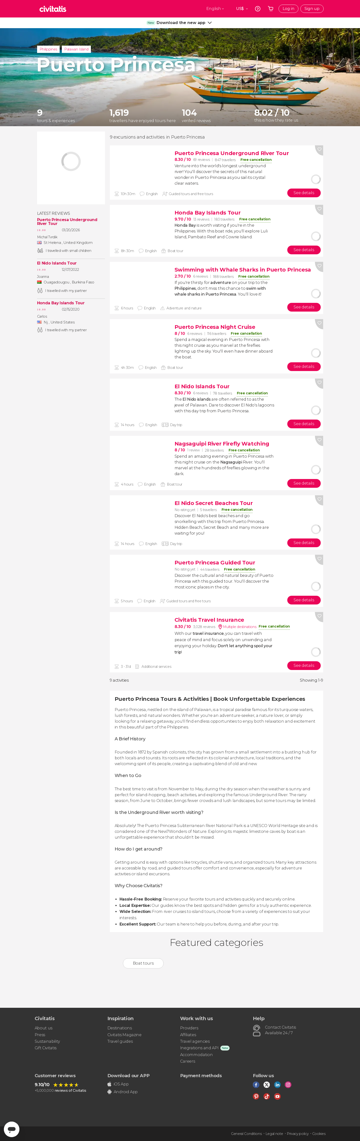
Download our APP (128, 1075)
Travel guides (120, 1041)
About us (43, 1028)
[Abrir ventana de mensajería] (11, 1129)
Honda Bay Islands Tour (61, 303)
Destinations (119, 1028)
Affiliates (188, 1035)
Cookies (319, 1134)
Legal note (274, 1134)
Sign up (312, 8)
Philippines (48, 49)
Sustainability (47, 1041)
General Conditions (246, 1134)
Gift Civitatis (46, 1048)
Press (40, 1035)
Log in (288, 8)
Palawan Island (76, 49)
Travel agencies (195, 1041)
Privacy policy (298, 1134)
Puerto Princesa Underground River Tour (67, 222)
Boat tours (143, 963)
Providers (189, 1028)
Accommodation (196, 1054)
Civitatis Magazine (124, 1035)
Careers (187, 1061)
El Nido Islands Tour (57, 263)
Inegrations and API (199, 1048)
